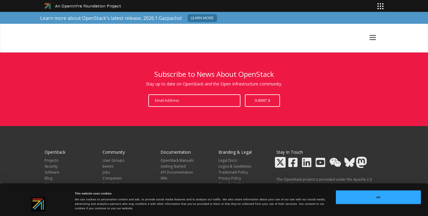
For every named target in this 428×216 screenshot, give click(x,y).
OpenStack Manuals (176, 160)
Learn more (202, 17)
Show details (246, 206)
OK (378, 176)
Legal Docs (227, 160)
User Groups (113, 160)
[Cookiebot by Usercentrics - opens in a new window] (38, 206)
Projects (51, 160)
